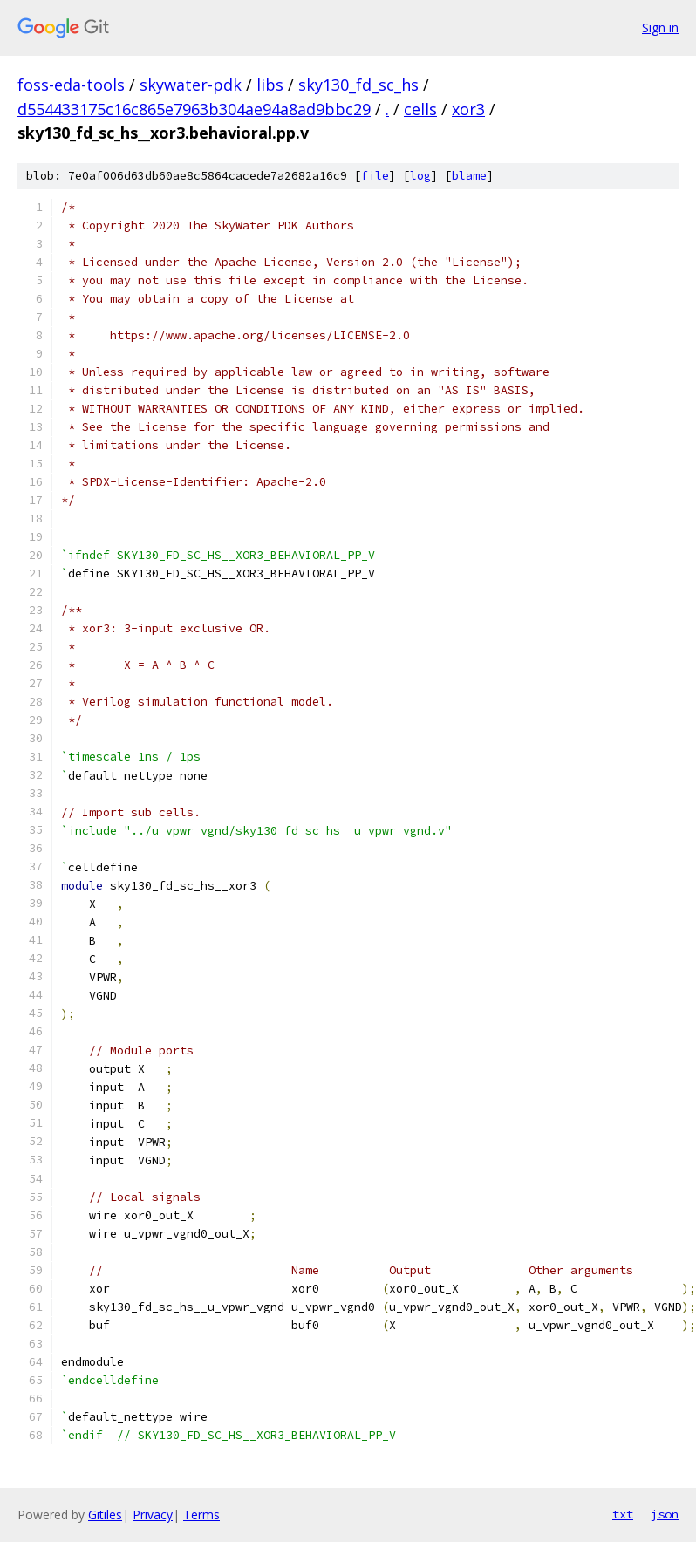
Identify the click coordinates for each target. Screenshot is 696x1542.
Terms (201, 1514)
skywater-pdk (191, 84)
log (420, 175)
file (375, 175)
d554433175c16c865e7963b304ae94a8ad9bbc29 (194, 109)
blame (469, 175)
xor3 (468, 109)
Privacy (153, 1514)
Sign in (660, 27)
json (665, 1514)
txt (622, 1514)
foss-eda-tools (71, 84)
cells (420, 109)
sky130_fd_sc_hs (358, 84)
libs (269, 84)
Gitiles (105, 1514)
